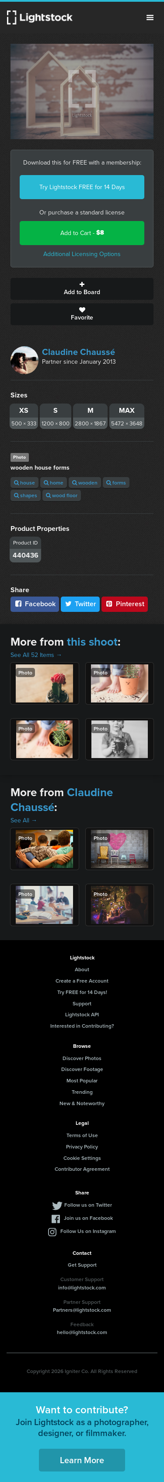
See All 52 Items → (36, 654)
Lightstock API (82, 1014)
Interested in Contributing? (82, 1025)
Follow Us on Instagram (88, 1231)
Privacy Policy (82, 1146)
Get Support (82, 1264)
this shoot (92, 641)
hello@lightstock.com (82, 1332)
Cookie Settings (82, 1158)
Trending (82, 1092)
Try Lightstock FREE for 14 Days (82, 187)
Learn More (82, 1460)
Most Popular (82, 1080)
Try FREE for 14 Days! (82, 992)
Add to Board (82, 288)
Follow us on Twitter (88, 1204)
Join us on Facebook (88, 1218)
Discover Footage (82, 1069)
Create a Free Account (82, 980)
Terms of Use (82, 1135)
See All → (23, 820)
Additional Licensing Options (82, 253)
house (24, 482)
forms (116, 482)
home (53, 482)
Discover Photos (82, 1058)
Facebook (35, 604)
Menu (150, 18)
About (82, 969)
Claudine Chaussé (78, 351)
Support (82, 1003)
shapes (25, 495)
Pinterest (124, 604)
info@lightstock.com (82, 1287)
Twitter (80, 604)
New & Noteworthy (82, 1103)
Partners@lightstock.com (82, 1309)
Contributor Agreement (82, 1169)
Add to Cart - (82, 232)
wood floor (61, 495)
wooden (85, 482)
